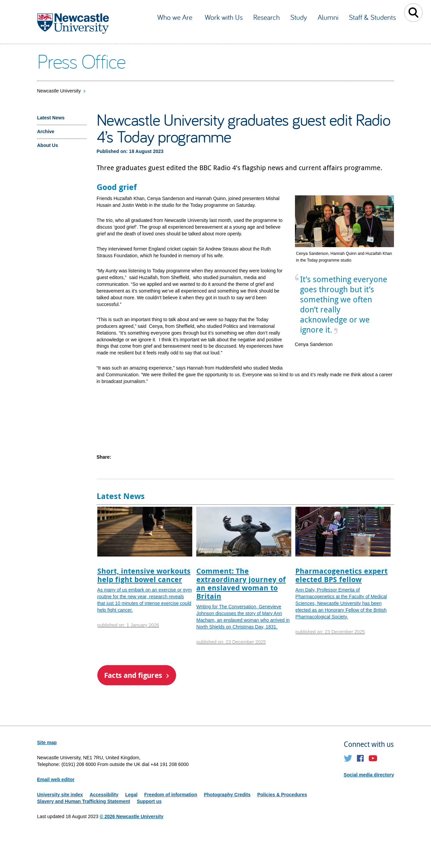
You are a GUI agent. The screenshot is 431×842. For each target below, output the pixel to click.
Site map (47, 742)
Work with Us (224, 17)
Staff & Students (372, 17)
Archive (45, 131)
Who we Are (175, 17)
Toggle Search (413, 12)
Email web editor (55, 779)
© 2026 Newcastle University (131, 816)
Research (266, 17)
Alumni (328, 17)
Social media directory (369, 774)
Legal (131, 794)
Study (298, 17)
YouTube (373, 758)
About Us (47, 145)
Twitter (348, 758)
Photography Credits (227, 794)
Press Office (81, 61)
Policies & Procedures (282, 794)
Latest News (51, 117)
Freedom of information (170, 794)
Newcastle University (59, 90)
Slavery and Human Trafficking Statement (83, 801)
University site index (60, 794)
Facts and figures (133, 675)
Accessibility (104, 794)
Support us (149, 801)
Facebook (360, 758)
